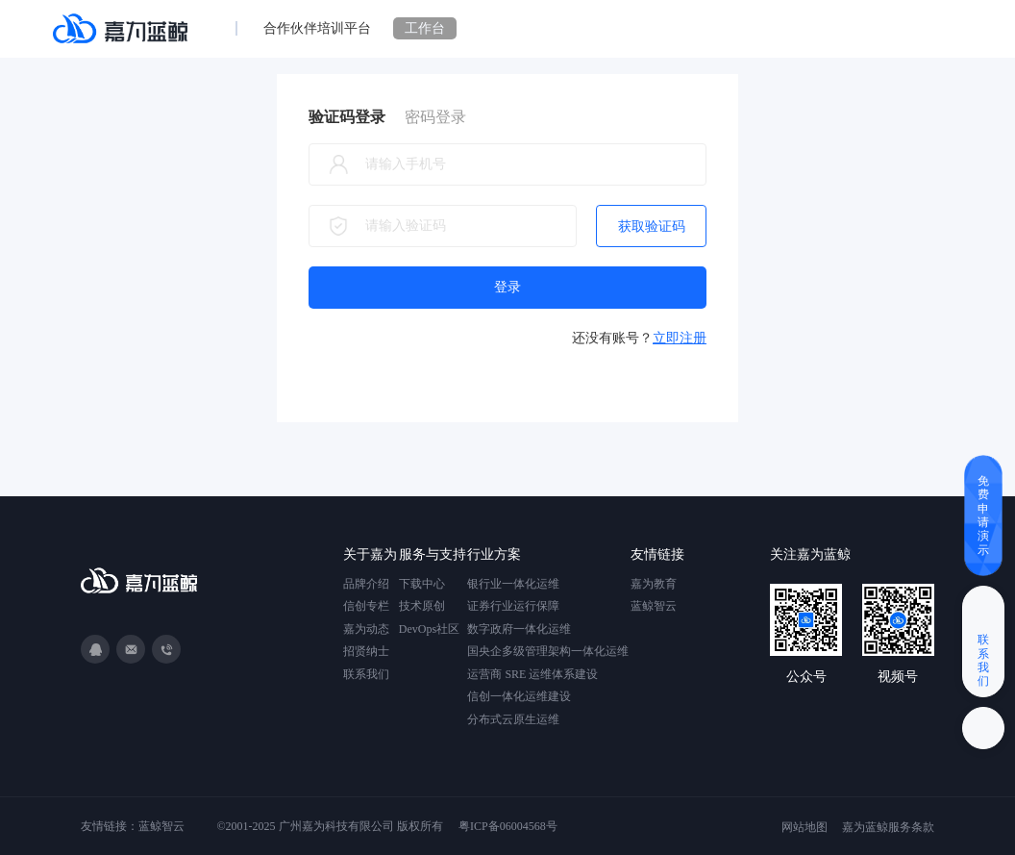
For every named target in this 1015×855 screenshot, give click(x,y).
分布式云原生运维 (513, 719)
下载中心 (422, 584)
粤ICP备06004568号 (507, 826)
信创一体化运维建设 (519, 696)
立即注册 (679, 338)
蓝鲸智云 (654, 606)
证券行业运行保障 (513, 606)
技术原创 (422, 606)
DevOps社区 (429, 629)
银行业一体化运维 (513, 584)
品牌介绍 (366, 584)
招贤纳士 (366, 651)
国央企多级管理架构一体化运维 (548, 651)
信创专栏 (366, 606)
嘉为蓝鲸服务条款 (888, 827)
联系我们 (366, 674)
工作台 (425, 28)
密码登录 (435, 117)
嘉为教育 (654, 584)
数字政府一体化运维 (519, 629)
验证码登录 (347, 117)
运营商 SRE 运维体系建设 (532, 674)
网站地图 (804, 827)
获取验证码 (651, 226)
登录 (507, 287)
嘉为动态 (366, 629)
